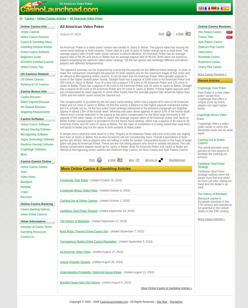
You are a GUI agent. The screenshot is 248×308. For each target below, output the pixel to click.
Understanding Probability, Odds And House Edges (91, 272)
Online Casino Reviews (35, 37)
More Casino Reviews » (212, 74)
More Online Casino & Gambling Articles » (166, 288)
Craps (24, 192)
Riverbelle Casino (209, 57)
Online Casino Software (35, 52)
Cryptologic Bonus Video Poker (79, 190)
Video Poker (28, 177)
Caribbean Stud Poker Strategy (79, 211)
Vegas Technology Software (37, 139)
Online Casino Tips (32, 67)
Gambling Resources (33, 231)
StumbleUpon (177, 160)
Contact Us (27, 236)
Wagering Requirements (35, 112)
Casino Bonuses (30, 97)
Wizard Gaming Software (36, 129)
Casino (29, 18)
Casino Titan (205, 37)
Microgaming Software (34, 134)
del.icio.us (151, 160)
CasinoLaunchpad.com (114, 301)
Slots (24, 172)
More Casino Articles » (211, 219)
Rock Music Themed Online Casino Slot (84, 231)
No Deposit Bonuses (33, 107)
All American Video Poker (86, 18)
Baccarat (26, 197)
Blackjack (26, 182)
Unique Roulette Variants (75, 262)
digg (131, 160)
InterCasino (205, 52)
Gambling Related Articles (36, 47)
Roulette (26, 187)
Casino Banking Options (35, 209)
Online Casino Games (34, 167)
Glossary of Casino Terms (36, 227)
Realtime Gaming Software (37, 144)
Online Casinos (30, 32)
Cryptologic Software (33, 149)
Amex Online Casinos (34, 214)
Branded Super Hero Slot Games (80, 282)
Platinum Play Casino (211, 47)
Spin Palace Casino (210, 42)
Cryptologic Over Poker (74, 180)
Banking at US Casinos (35, 84)
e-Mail (180, 33)
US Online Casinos (32, 79)
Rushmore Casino (209, 62)
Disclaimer (176, 301)
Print (161, 33)
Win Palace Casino (209, 32)
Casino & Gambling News (36, 42)
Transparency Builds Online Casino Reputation (88, 241)
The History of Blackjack (74, 221)
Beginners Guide (31, 57)
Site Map (162, 301)
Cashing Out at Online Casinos (78, 200)
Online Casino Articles (51, 18)
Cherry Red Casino (209, 67)
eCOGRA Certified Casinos (37, 62)
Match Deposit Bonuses (35, 102)
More (24, 154)
